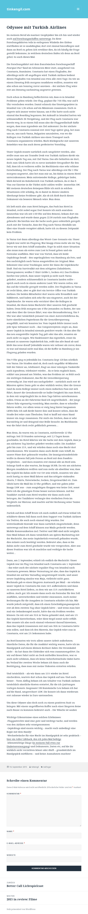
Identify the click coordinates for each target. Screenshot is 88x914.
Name (10, 831)
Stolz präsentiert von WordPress (21, 909)
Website (11, 855)
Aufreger (47, 767)
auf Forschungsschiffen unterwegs (32, 38)
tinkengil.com (18, 9)
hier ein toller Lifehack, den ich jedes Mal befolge (34, 739)
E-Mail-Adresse (16, 843)
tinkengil (35, 767)
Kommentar (14, 793)
